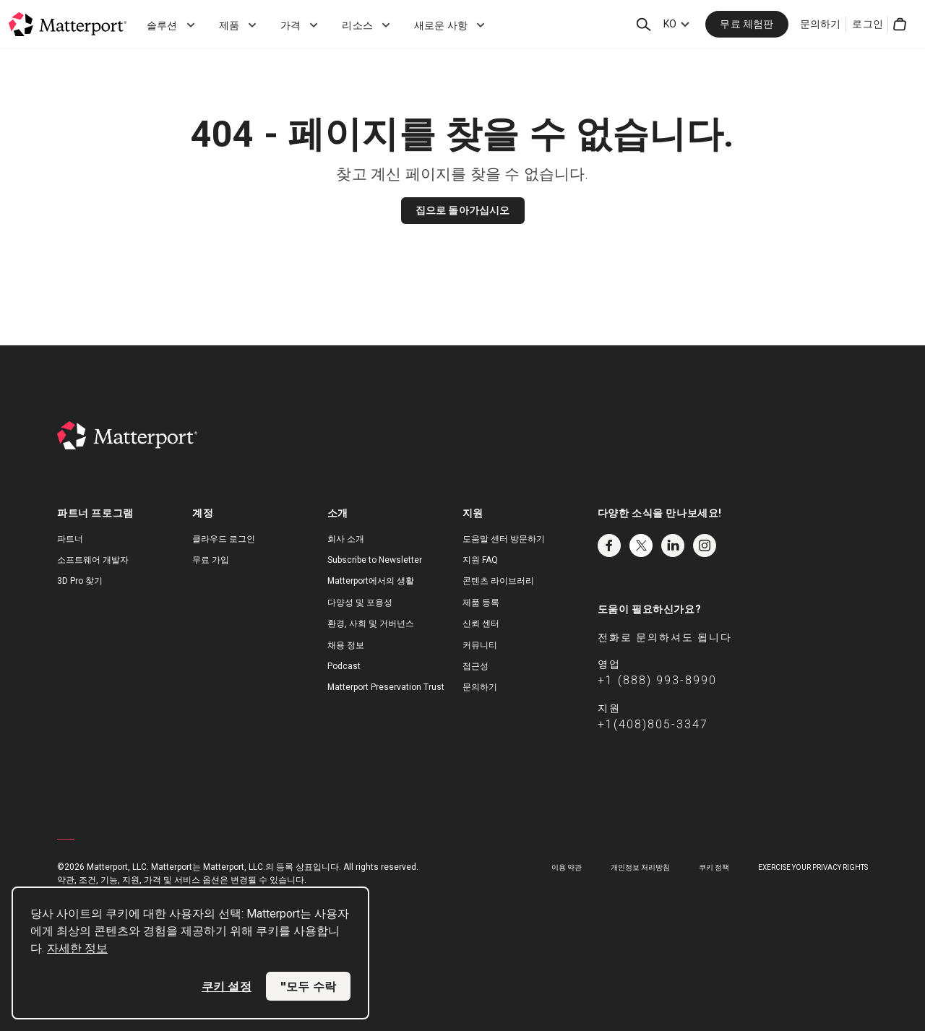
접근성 (475, 666)
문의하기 (820, 24)
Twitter (641, 545)
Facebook (609, 545)
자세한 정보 (77, 948)
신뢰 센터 (480, 623)
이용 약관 (566, 867)
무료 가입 (210, 560)
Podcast (344, 666)
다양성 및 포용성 (359, 603)
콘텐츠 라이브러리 (498, 581)
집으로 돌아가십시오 (463, 210)
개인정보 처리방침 (640, 867)
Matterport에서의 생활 (370, 581)
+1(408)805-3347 (653, 724)
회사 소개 (345, 539)
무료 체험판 (746, 23)
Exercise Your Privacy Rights (813, 867)
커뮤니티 (479, 645)
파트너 (70, 539)
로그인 (867, 24)
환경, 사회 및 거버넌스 (370, 623)
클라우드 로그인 (223, 539)
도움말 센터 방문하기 (503, 539)
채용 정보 (345, 645)
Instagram (704, 545)
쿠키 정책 (714, 867)
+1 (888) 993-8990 (657, 680)
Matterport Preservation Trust (385, 687)
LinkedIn (672, 545)
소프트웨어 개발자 (93, 560)
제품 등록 (480, 603)
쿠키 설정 (226, 986)
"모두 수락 (308, 986)
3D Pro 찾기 (80, 581)
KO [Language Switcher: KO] (669, 24)
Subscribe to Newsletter (374, 560)
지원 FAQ (480, 560)
